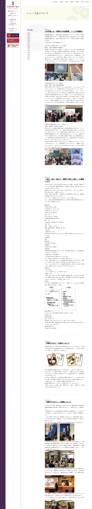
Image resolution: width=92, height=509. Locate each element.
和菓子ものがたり (13, 15)
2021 (28, 42)
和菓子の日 (13, 13)
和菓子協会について (13, 11)
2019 (28, 45)
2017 (28, 49)
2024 (28, 36)
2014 (28, 54)
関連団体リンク (13, 30)
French (82, 1)
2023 (28, 38)
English (62, 1)
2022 (28, 40)
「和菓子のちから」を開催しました (58, 402)
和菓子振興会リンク (13, 28)
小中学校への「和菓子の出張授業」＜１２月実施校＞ (64, 31)
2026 (28, 33)
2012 (28, 57)
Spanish (87, 1)
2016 (28, 50)
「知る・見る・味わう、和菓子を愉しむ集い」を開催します (64, 180)
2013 (28, 56)
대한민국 (67, 1)
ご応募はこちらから (56, 198)
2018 (28, 47)
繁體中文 (77, 1)
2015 (28, 52)
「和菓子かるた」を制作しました (57, 343)
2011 (28, 59)
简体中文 (72, 1)
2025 (28, 34)
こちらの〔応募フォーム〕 (51, 271)
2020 (28, 43)
